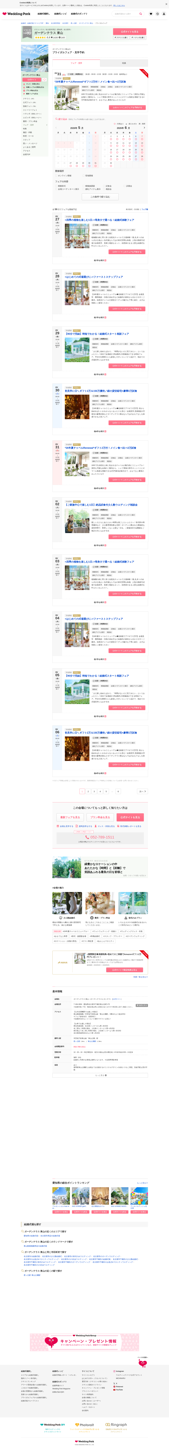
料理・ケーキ (28, 136)
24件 (63, 38)
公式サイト (117, 999)
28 (77, 165)
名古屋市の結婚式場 (32, 1256)
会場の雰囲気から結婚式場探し (32, 1391)
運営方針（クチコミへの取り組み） (95, 1381)
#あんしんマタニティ (105, 941)
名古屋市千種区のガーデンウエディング (74, 1262)
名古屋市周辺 (51, 30)
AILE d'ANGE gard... (79, 1206)
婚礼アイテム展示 (93, 189)
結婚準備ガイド (58, 1386)
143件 (55, 38)
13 (71, 151)
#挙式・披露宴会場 (78, 936)
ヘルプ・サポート (88, 1407)
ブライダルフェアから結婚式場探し (34, 1398)
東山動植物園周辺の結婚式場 (35, 1246)
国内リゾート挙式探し (29, 1378)
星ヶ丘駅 (77, 1041)
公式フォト (30, 102)
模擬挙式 (62, 186)
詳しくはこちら (119, 5)
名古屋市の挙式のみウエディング (77, 1256)
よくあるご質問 (29, 147)
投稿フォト (30, 106)
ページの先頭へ (142, 1363)
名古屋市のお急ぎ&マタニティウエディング (41, 1259)
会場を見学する (65, 826)
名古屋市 (67, 30)
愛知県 (59, 30)
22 (83, 158)
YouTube (119, 1390)
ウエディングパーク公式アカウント (129, 1375)
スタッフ (26, 140)
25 (58, 165)
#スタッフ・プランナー (112, 936)
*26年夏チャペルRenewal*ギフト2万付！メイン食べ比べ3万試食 (90, 81)
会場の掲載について (89, 1398)
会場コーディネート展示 (68, 189)
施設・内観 (27, 132)
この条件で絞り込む (100, 197)
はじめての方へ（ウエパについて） (95, 1378)
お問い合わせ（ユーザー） (92, 1401)
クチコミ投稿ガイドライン (92, 1385)
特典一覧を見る (141, 977)
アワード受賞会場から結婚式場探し (34, 1385)
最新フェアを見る (30, 94)
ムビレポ (32, 117)
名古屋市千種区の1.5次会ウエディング (39, 1265)
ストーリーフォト (30, 110)
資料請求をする (83, 826)
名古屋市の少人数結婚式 (52, 1256)
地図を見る (142, 1005)
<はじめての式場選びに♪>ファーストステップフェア (94, 277)
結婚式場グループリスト (30, 1401)
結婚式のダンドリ (79, 14)
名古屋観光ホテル (98, 1206)
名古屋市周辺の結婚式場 (50, 1236)
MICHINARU (120, 1378)
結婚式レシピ (60, 14)
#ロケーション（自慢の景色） (66, 941)
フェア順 (144, 209)
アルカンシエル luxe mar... (60, 1207)
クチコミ (29, 99)
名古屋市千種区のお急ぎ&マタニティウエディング (113, 1262)
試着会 (129, 186)
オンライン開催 (64, 175)
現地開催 (89, 175)
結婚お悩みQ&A (58, 1392)
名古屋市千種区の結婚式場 (99, 1259)
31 (95, 165)
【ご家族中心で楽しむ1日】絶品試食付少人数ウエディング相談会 (101, 505)
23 (89, 158)
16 (89, 151)
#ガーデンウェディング (135, 936)
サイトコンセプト (88, 1375)
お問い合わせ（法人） (90, 1404)
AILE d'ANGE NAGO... (119, 1206)
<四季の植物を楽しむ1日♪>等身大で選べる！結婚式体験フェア (99, 220)
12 (64, 151)
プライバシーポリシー (90, 1391)
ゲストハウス (39, 30)
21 (77, 158)
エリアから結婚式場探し (30, 1375)
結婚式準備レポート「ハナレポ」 (64, 1375)
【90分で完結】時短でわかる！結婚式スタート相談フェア (97, 334)
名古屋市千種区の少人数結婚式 (125, 1259)
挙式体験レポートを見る (129, 826)
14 (77, 151)
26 (64, 165)
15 (83, 151)
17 (95, 151)
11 (58, 151)
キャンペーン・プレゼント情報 (93, 1388)
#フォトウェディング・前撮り (105, 931)
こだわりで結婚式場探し (30, 1388)
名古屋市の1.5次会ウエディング (74, 1259)
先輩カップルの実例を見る (33, 87)
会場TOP (26, 154)
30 (89, 165)
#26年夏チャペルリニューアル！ (71, 931)
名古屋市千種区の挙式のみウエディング (40, 1262)
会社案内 (85, 1410)
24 (95, 158)
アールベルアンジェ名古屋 (139, 1207)
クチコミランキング (28, 1381)
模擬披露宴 (90, 186)
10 (95, 145)
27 (71, 165)
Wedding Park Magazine (61, 1389)
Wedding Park (84, 1441)
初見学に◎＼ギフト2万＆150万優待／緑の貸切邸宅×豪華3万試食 (101, 391)
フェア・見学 (28, 125)
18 (58, 158)
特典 (25, 129)
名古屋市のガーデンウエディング (106, 1256)
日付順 (136, 209)
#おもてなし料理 (60, 936)
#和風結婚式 (95, 936)
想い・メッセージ (30, 143)
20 (71, 158)
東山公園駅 (92, 1041)
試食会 (109, 186)
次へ (142, 791)
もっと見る (142, 1183)
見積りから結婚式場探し (30, 1394)
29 (83, 165)
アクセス (26, 151)
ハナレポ (32, 114)
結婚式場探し (44, 14)
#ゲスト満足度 (87, 941)
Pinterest (119, 1387)
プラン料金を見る (30, 91)
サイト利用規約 (87, 1394)
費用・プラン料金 (30, 121)
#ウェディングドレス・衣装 (131, 931)
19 (64, 158)
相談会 (109, 189)
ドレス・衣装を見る (104, 826)
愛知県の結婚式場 (31, 1236)
